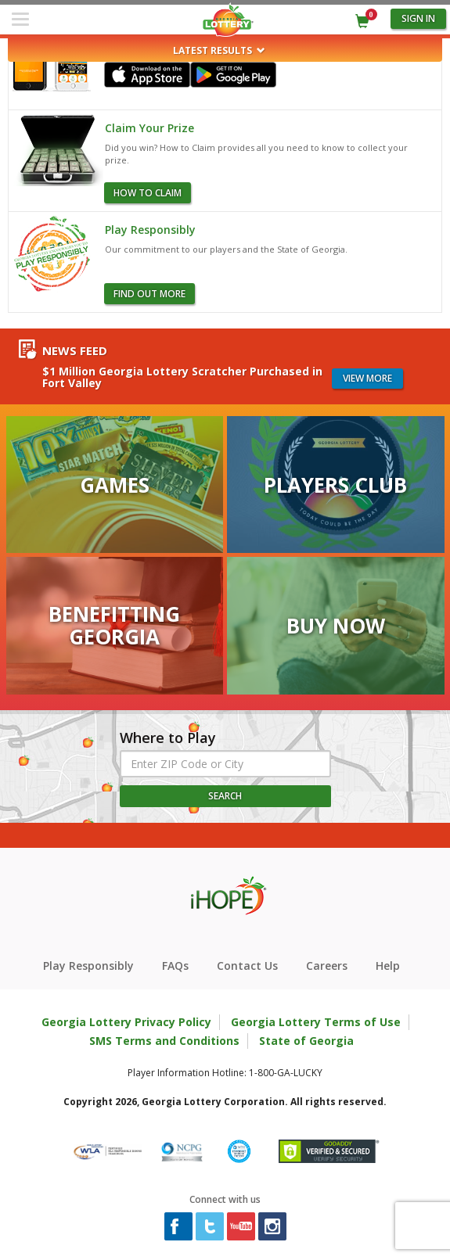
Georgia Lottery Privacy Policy (126, 1021)
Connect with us (225, 1199)
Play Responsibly (150, 229)
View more (367, 378)
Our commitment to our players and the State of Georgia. (226, 249)
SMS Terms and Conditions (164, 1040)
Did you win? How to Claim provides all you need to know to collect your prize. (256, 154)
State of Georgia (306, 1040)
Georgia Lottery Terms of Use (316, 1021)
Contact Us (247, 965)
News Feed (74, 350)
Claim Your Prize (149, 128)
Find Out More (149, 293)
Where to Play (168, 738)
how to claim (147, 192)
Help (388, 965)
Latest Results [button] (219, 50)
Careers (326, 965)
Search (225, 795)
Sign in (418, 18)
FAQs (175, 965)
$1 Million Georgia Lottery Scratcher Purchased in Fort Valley (182, 377)
